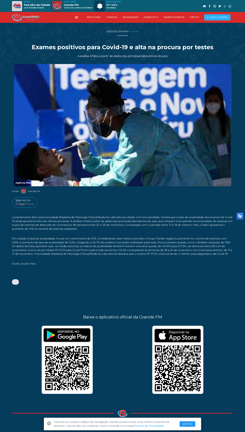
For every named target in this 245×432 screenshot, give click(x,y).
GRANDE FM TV (151, 17)
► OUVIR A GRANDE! (217, 17)
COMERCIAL (112, 17)
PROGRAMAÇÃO (130, 17)
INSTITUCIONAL (94, 17)
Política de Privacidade (149, 425)
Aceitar (187, 424)
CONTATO (194, 17)
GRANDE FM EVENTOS (173, 17)
